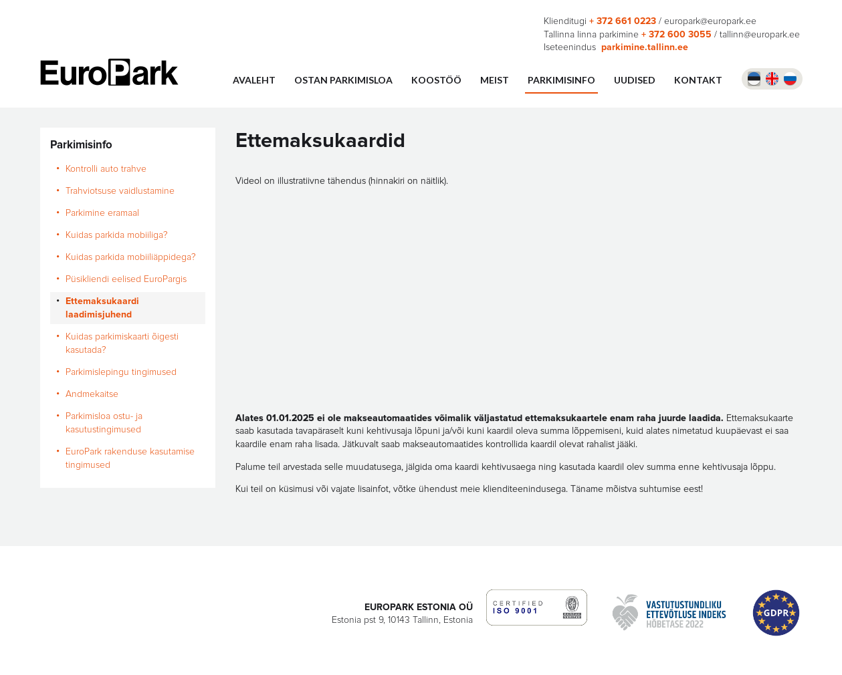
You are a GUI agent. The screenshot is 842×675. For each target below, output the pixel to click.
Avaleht (254, 80)
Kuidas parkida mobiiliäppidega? (131, 257)
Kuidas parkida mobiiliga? (119, 235)
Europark (109, 72)
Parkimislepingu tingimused (121, 372)
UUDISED (634, 80)
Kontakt (698, 80)
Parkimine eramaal (102, 213)
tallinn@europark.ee (760, 34)
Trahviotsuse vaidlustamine (120, 191)
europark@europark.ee (710, 21)
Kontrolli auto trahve (106, 169)
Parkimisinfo (561, 80)
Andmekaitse (92, 394)
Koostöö (436, 80)
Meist (494, 80)
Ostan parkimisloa (343, 80)
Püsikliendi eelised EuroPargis (126, 279)
